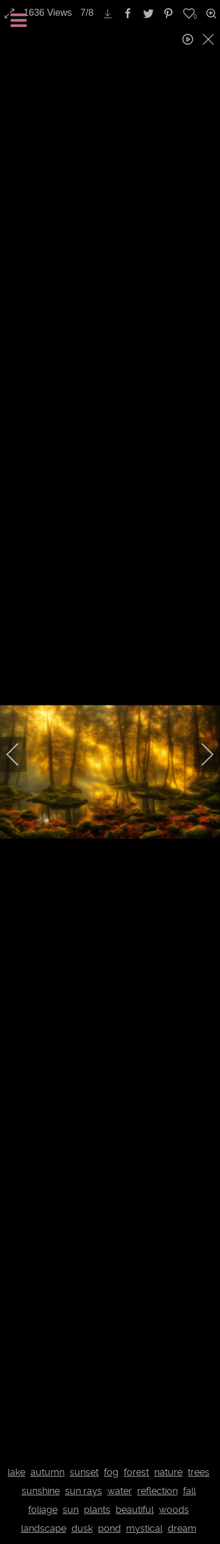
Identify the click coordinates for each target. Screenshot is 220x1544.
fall (189, 1491)
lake (16, 1472)
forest (136, 1472)
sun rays (83, 1491)
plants (97, 1509)
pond (109, 1528)
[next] (199, 754)
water (119, 1491)
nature (168, 1472)
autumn (48, 1472)
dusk (82, 1528)
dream (182, 1528)
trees (198, 1472)
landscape (43, 1528)
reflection (157, 1491)
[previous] (20, 754)
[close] (209, 39)
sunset (84, 1472)
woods (174, 1509)
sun (71, 1509)
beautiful (135, 1509)
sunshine (41, 1491)
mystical (144, 1528)
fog (111, 1472)
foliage (42, 1509)
